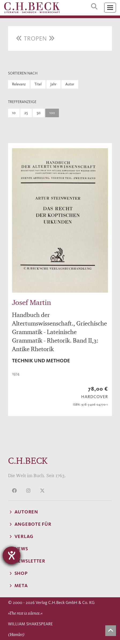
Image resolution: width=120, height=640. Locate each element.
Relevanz (19, 84)
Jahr (53, 84)
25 (26, 113)
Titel (38, 84)
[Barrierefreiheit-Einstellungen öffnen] (11, 555)
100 (52, 113)
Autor (69, 84)
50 (38, 113)
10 (14, 113)
